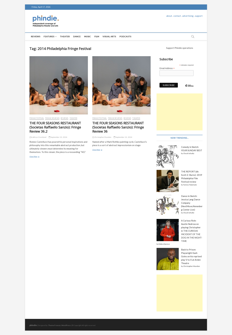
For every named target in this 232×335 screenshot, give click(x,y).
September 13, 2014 (58, 137)
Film (96, 36)
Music (87, 36)
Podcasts (125, 36)
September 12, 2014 (123, 137)
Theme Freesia (54, 325)
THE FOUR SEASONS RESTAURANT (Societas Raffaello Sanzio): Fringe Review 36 (118, 127)
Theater (65, 36)
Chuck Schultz (188, 153)
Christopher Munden (101, 137)
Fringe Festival (36, 118)
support (199, 15)
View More (34, 156)
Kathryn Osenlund (37, 137)
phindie (33, 325)
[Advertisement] (180, 111)
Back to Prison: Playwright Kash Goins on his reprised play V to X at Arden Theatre (191, 256)
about (169, 15)
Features (49, 36)
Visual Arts (109, 36)
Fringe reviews (52, 118)
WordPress (66, 325)
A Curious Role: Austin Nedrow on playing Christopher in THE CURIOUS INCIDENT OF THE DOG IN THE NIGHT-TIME (191, 230)
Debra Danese (164, 244)
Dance (77, 36)
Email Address (167, 68)
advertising (188, 15)
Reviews (35, 36)
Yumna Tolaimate (190, 185)
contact (177, 15)
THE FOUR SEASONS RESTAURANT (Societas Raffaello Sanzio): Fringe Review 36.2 (55, 127)
